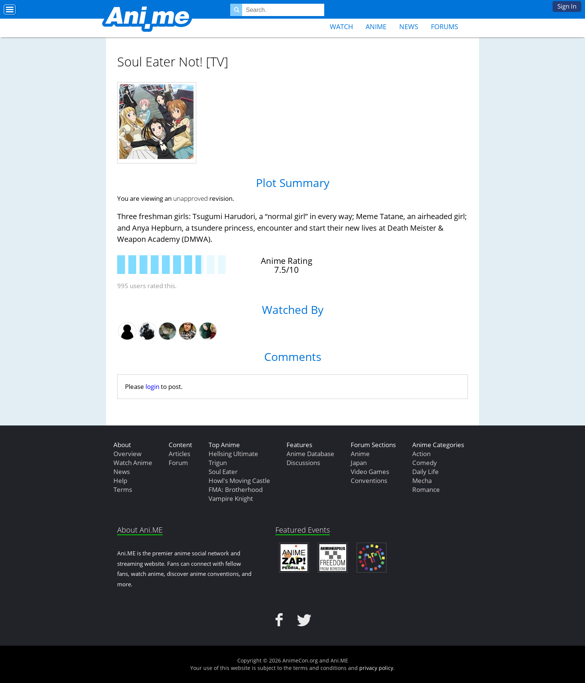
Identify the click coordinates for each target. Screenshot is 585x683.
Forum (178, 462)
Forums (444, 26)
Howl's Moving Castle (239, 480)
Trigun (218, 462)
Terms (122, 489)
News (408, 26)
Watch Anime (132, 462)
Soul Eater (223, 471)
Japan (359, 462)
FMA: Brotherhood (236, 489)
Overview (127, 453)
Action (421, 453)
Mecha (422, 480)
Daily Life (425, 471)
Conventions (369, 480)
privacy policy (376, 667)
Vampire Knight (231, 498)
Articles (179, 453)
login (152, 386)
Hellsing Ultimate (233, 453)
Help (120, 480)
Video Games (370, 471)
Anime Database (310, 453)
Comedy (424, 462)
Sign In (566, 6)
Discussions (303, 462)
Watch (341, 26)
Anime (376, 26)
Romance (426, 489)
